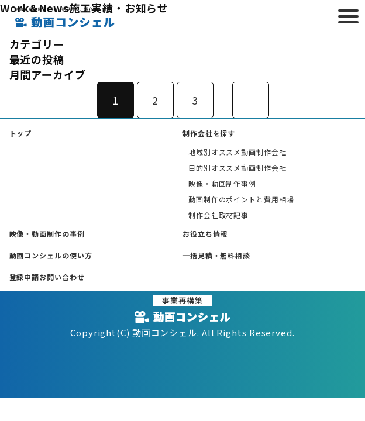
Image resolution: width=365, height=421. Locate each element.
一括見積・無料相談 (216, 255)
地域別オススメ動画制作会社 (237, 152)
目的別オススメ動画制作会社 (237, 167)
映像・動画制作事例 (222, 183)
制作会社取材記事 (218, 215)
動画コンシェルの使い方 (50, 255)
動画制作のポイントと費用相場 (241, 199)
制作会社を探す (208, 133)
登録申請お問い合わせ (47, 277)
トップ (20, 133)
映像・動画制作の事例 (47, 234)
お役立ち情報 (205, 234)
